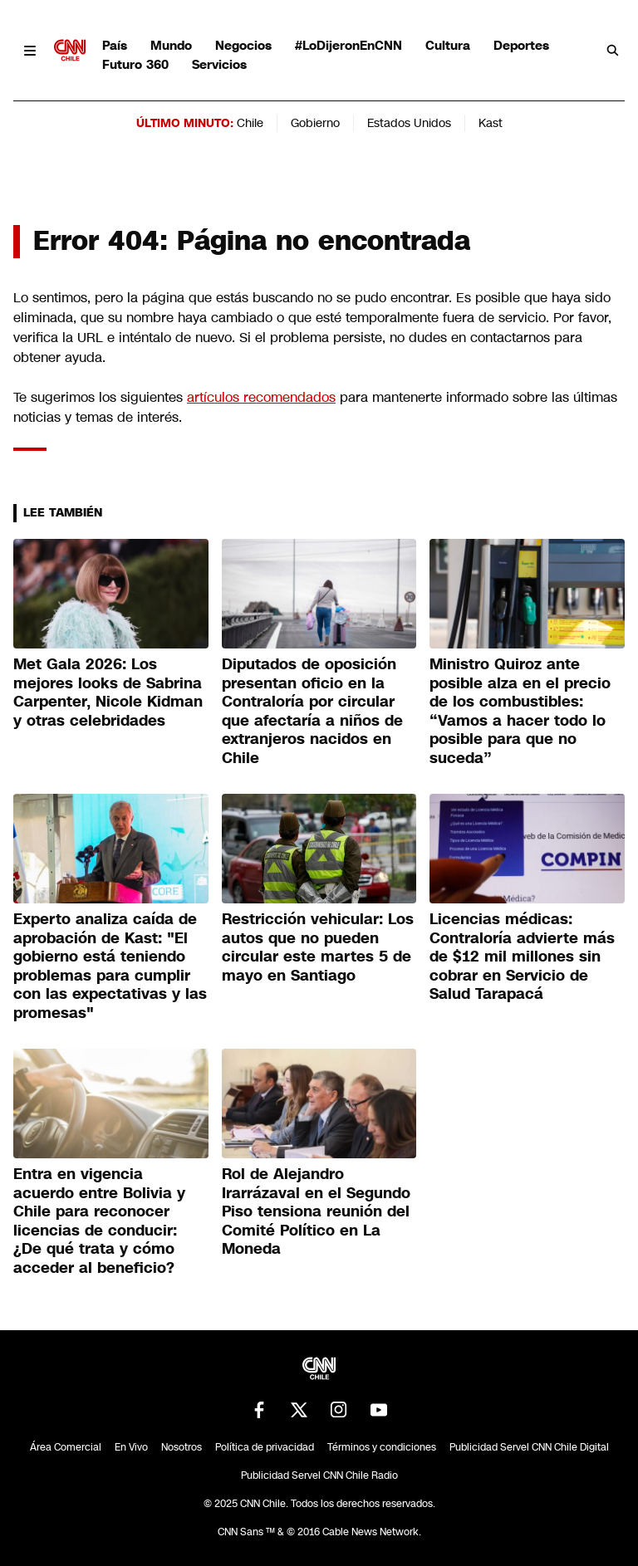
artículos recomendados (261, 397)
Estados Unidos (409, 123)
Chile (250, 123)
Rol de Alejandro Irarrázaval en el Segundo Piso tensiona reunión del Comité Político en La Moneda (316, 1211)
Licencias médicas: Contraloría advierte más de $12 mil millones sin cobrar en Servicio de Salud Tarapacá (522, 956)
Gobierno (315, 123)
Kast (490, 123)
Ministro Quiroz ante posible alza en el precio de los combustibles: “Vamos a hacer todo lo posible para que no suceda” (520, 711)
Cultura (447, 45)
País (114, 45)
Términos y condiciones (381, 1447)
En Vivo (131, 1447)
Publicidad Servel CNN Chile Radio (319, 1475)
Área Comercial (65, 1447)
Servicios (219, 64)
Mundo (171, 45)
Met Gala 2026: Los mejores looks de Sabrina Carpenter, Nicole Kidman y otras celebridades (108, 692)
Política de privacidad (264, 1447)
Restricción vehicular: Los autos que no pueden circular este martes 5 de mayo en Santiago (318, 947)
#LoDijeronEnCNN (348, 45)
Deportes (521, 45)
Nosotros (181, 1447)
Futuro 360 (135, 64)
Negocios (243, 45)
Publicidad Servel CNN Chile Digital (529, 1447)
